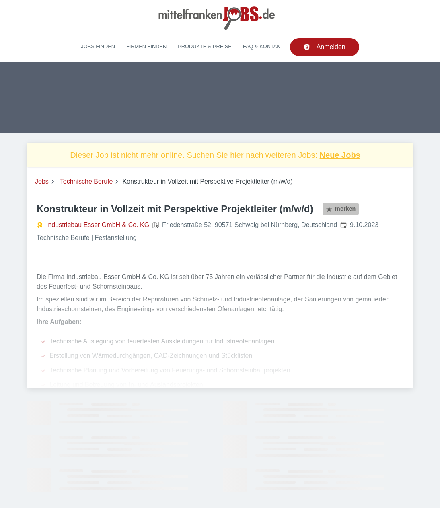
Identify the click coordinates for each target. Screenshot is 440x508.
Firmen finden (146, 46)
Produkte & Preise (205, 46)
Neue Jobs (340, 155)
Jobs (42, 181)
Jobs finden (98, 46)
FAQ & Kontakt (263, 46)
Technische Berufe (86, 181)
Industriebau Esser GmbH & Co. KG (97, 224)
